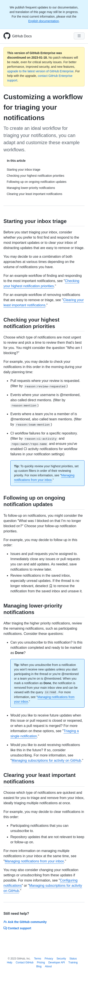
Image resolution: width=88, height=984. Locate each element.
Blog (39, 966)
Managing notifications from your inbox (34, 861)
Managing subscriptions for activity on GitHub (46, 760)
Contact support (17, 928)
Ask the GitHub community (25, 922)
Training (73, 962)
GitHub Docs (22, 36)
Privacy (49, 958)
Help (9, 962)
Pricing (41, 962)
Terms (37, 958)
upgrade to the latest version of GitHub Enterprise (40, 71)
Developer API (56, 962)
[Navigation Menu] (79, 35)
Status (73, 958)
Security (61, 958)
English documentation (43, 21)
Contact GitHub (25, 962)
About (48, 966)
